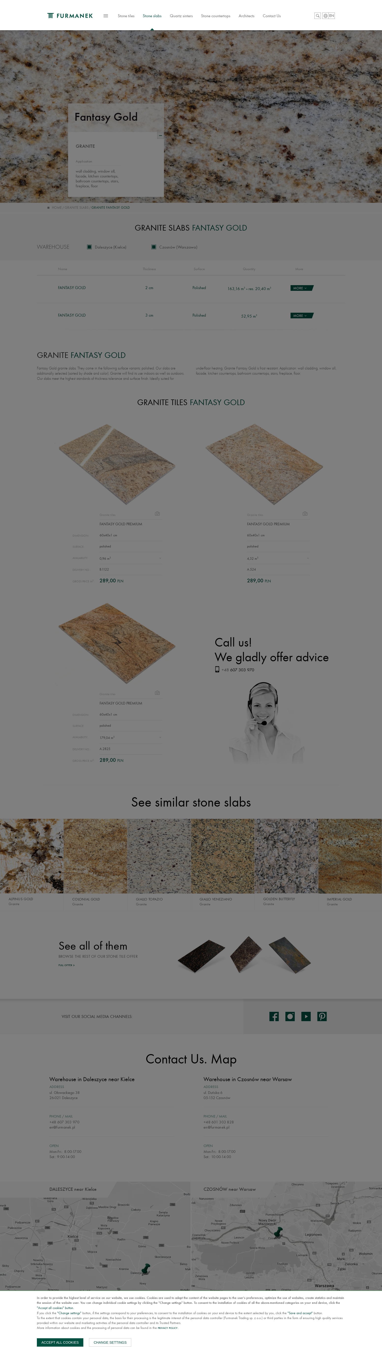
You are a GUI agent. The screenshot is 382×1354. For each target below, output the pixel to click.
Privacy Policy (168, 1328)
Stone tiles (126, 18)
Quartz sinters (181, 15)
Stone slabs (152, 15)
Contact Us (272, 15)
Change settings (110, 1342)
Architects (246, 15)
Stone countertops (215, 15)
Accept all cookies (60, 1342)
